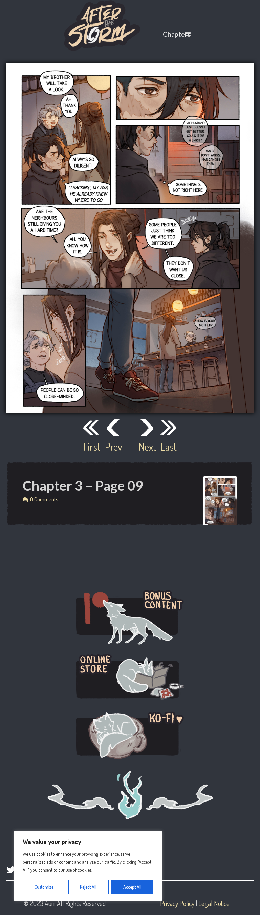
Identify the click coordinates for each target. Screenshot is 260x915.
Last (168, 446)
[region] (88, 866)
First (91, 446)
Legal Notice (214, 903)
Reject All (88, 887)
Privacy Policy (177, 903)
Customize (44, 887)
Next (147, 446)
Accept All (132, 887)
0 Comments (44, 499)
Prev (113, 446)
